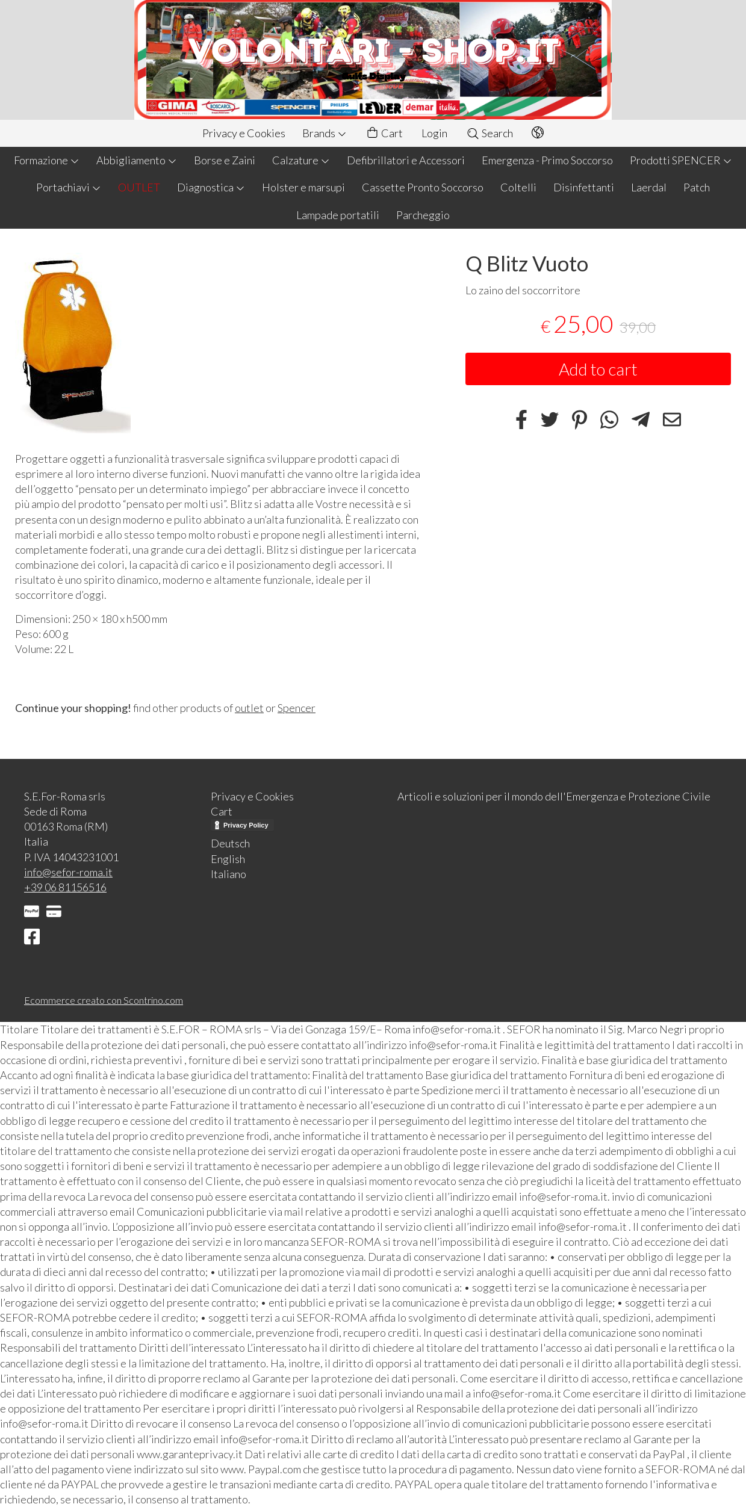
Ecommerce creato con (103, 1000)
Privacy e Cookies (243, 133)
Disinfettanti (583, 187)
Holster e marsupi (303, 187)
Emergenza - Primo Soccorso (547, 160)
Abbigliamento (136, 160)
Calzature (301, 160)
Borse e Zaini (224, 160)
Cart (384, 133)
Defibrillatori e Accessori (406, 160)
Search (489, 133)
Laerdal (649, 187)
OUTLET (139, 187)
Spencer (296, 707)
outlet (249, 707)
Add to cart (598, 369)
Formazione (46, 160)
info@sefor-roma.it (68, 872)
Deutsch (230, 843)
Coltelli (518, 187)
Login (434, 133)
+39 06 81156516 (65, 887)
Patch (696, 187)
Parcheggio (423, 214)
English (228, 858)
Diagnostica (211, 187)
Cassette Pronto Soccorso (422, 187)
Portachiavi (68, 187)
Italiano (228, 873)
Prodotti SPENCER (681, 160)
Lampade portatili (337, 214)
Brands (324, 133)
